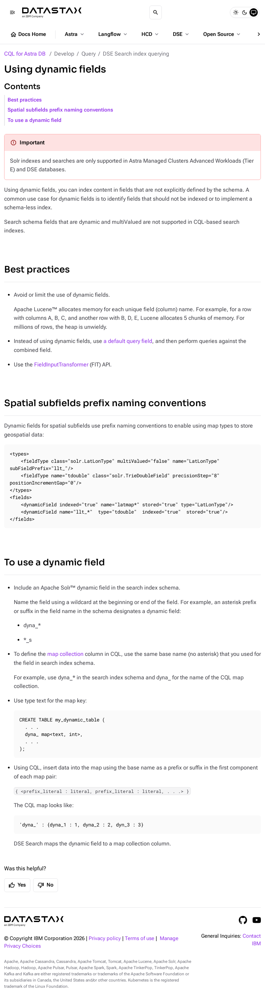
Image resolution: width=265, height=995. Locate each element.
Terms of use (139, 938)
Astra (75, 34)
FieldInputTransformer (61, 364)
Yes (17, 885)
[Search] (155, 12)
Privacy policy (105, 938)
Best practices (25, 100)
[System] (253, 12)
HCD (150, 34)
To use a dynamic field (34, 120)
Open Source (222, 34)
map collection (65, 654)
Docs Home (28, 34)
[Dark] (245, 12)
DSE (181, 34)
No (45, 885)
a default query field (128, 341)
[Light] (236, 12)
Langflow (113, 34)
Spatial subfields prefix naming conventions (60, 110)
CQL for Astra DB (25, 53)
